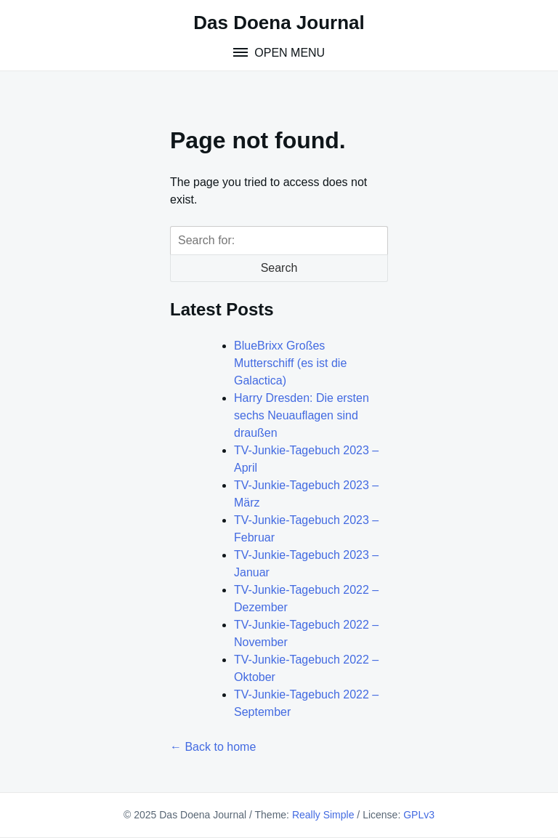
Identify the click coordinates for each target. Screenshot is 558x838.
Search (279, 268)
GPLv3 (418, 815)
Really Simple (323, 815)
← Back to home (213, 747)
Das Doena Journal (279, 22)
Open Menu (288, 53)
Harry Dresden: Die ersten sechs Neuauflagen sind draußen (301, 415)
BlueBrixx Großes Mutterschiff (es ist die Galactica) (290, 363)
